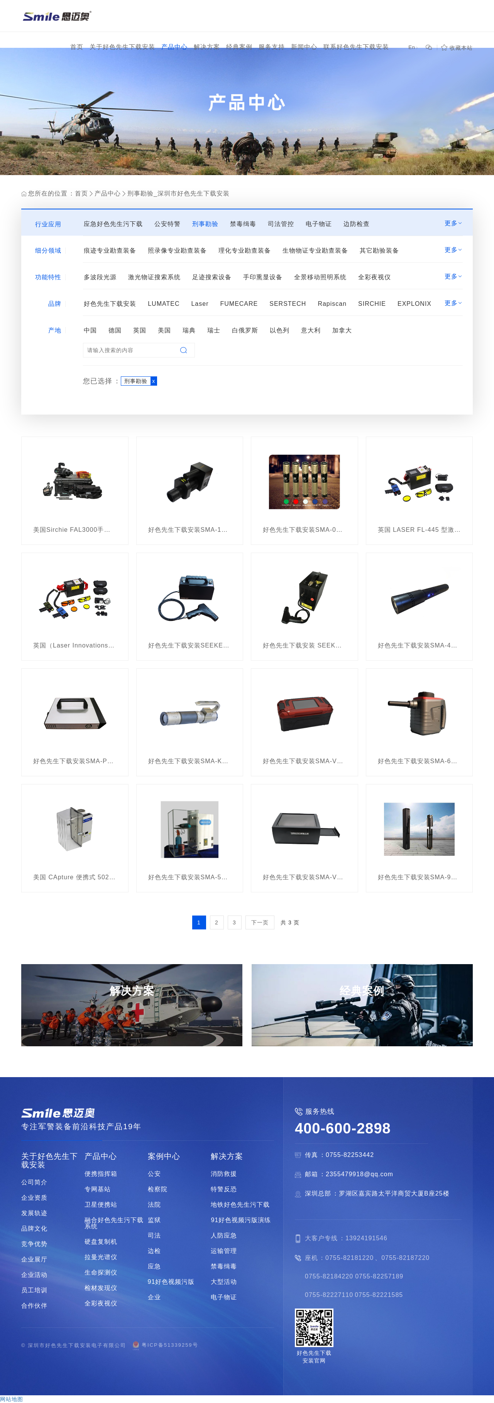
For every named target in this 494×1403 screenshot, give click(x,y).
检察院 (157, 1189)
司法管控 (281, 224)
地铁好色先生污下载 (240, 1205)
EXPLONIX (414, 303)
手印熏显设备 (263, 277)
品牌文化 (34, 1229)
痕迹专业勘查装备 (110, 250)
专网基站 (98, 1189)
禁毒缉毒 (243, 224)
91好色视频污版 (171, 1282)
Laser (199, 303)
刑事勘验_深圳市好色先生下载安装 (178, 193)
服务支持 (272, 47)
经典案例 (239, 47)
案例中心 (164, 1156)
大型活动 (224, 1282)
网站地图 (11, 1399)
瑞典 (189, 330)
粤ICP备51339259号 (165, 1345)
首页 (76, 47)
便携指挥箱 (101, 1174)
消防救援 (224, 1174)
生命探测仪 (101, 1273)
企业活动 (34, 1275)
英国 (139, 330)
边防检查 (356, 224)
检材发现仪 (101, 1288)
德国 (115, 330)
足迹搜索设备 (212, 277)
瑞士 (213, 330)
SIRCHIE (372, 303)
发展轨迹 (34, 1213)
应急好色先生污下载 (113, 224)
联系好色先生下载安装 (356, 47)
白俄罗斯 (245, 330)
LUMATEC (163, 303)
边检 (154, 1251)
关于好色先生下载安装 (122, 47)
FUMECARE (239, 303)
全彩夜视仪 (374, 277)
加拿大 (342, 330)
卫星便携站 (101, 1205)
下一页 (260, 922)
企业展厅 (34, 1259)
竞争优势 (34, 1244)
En (413, 47)
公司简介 (34, 1182)
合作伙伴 (34, 1306)
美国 (164, 330)
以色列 (279, 330)
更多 (454, 223)
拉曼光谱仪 (101, 1257)
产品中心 (174, 47)
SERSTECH (287, 303)
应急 (154, 1266)
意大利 (311, 330)
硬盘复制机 (101, 1242)
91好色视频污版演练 (241, 1220)
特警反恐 (224, 1189)
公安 (154, 1174)
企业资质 (34, 1198)
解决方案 (207, 47)
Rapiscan (332, 303)
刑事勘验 (205, 224)
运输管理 (224, 1251)
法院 (154, 1205)
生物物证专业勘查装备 (315, 250)
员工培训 (34, 1290)
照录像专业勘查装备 (177, 250)
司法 (154, 1236)
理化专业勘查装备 (244, 250)
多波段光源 (100, 277)
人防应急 (224, 1236)
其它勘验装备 (379, 250)
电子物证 (319, 224)
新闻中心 (304, 47)
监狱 (154, 1220)
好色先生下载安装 (110, 303)
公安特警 (167, 224)
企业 (154, 1297)
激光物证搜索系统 (154, 277)
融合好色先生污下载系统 (114, 1223)
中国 (90, 330)
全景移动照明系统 (320, 277)
